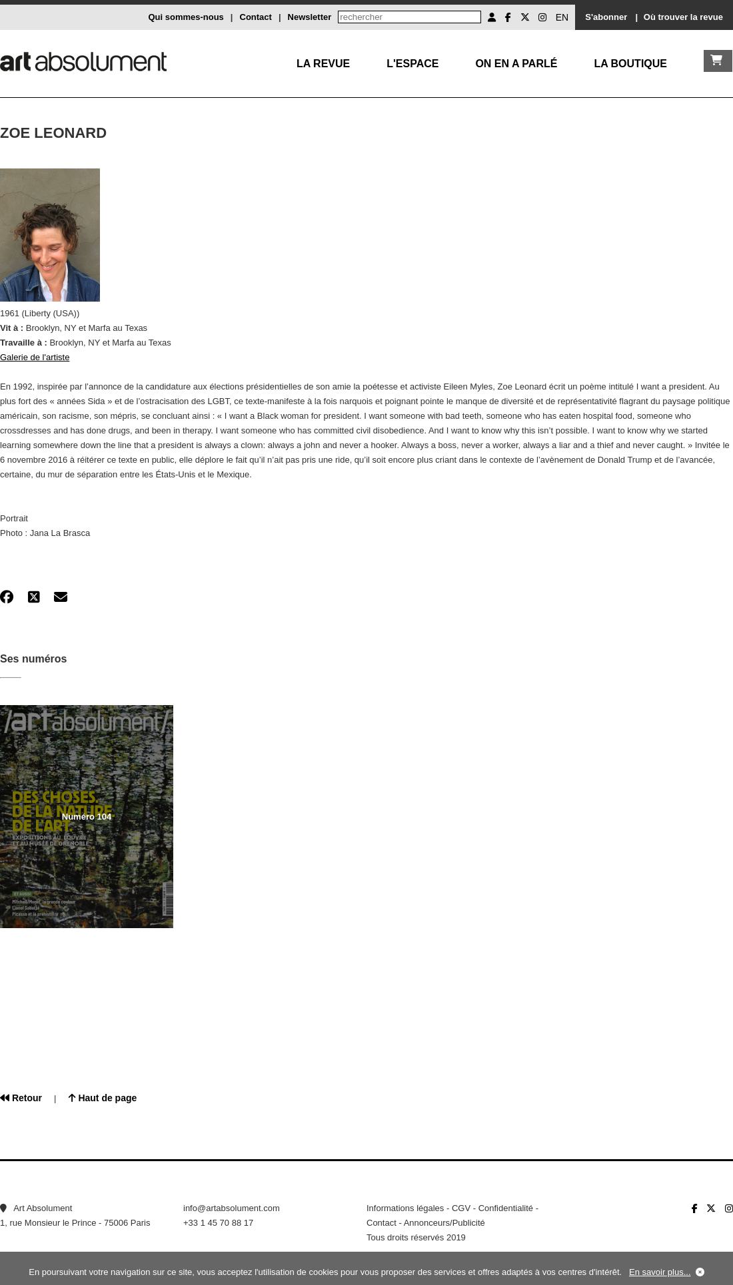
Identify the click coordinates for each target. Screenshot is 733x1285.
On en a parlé (516, 63)
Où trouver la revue (683, 17)
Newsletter (310, 17)
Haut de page (103, 1098)
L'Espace (412, 63)
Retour (21, 1098)
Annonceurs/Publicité (444, 1223)
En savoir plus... (660, 1272)
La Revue (323, 63)
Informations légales (405, 1208)
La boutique (630, 63)
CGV (461, 1208)
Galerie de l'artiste (34, 357)
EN (562, 17)
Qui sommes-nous (185, 17)
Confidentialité (505, 1208)
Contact (256, 17)
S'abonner (606, 17)
